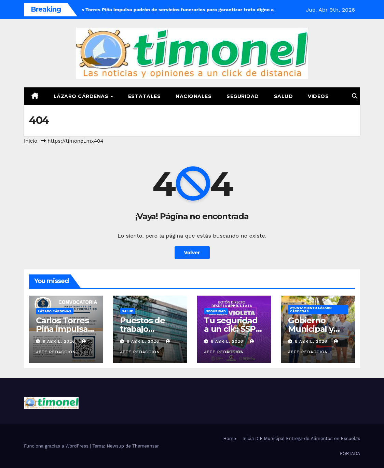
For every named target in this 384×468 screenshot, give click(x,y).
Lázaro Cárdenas (82, 96)
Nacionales (193, 96)
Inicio (30, 141)
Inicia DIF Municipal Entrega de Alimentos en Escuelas (301, 438)
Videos (318, 96)
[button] (354, 96)
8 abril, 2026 (144, 341)
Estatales (144, 96)
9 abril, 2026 (60, 341)
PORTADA (350, 453)
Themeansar (145, 446)
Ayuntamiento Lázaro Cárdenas (311, 309)
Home (229, 438)
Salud (283, 96)
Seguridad (243, 96)
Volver (192, 253)
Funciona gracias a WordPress (57, 446)
